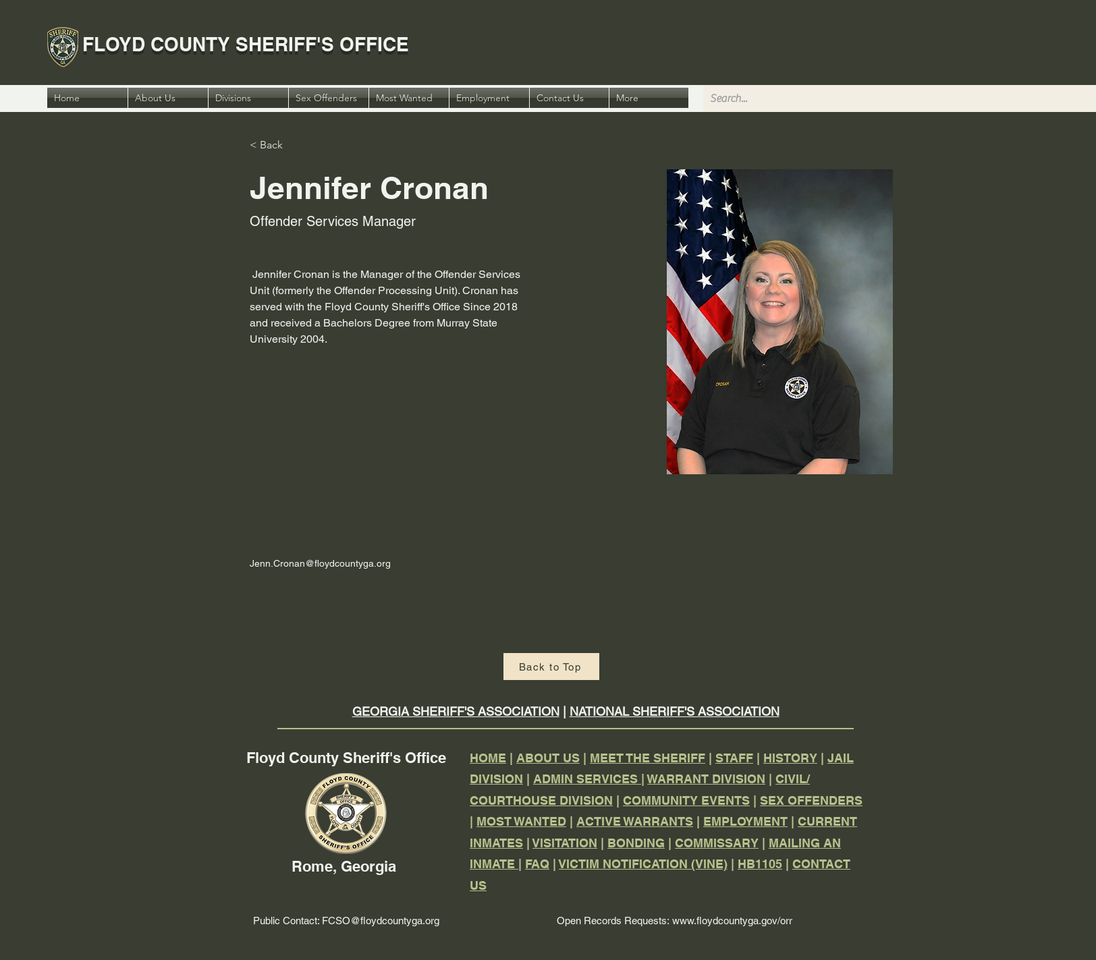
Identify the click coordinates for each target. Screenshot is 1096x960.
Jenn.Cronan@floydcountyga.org (320, 563)
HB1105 (760, 864)
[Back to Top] (551, 666)
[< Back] (276, 145)
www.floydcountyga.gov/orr (732, 920)
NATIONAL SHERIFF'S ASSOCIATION (674, 711)
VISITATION (564, 843)
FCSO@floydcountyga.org (380, 920)
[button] (648, 98)
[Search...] (897, 98)
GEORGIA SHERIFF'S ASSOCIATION (455, 711)
